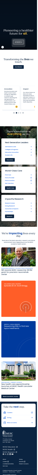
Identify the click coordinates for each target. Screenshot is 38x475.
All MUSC (18, 42)
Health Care (10, 188)
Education (10, 160)
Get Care (5, 466)
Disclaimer (5, 472)
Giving (20, 459)
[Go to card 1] (16, 113)
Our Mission (18, 67)
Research (9, 216)
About (4, 459)
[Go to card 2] (18, 113)
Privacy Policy (12, 472)
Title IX (18, 472)
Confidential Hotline (8, 464)
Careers (6, 462)
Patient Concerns (24, 464)
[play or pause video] (2, 47)
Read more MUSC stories (10, 396)
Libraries (22, 462)
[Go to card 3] (20, 113)
